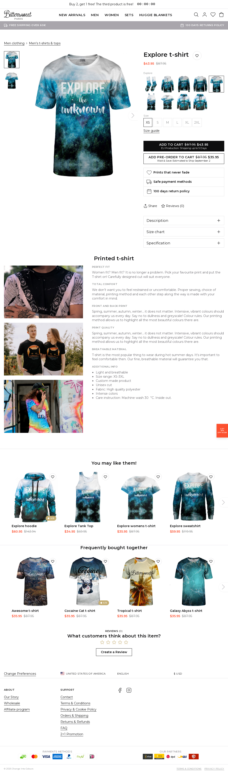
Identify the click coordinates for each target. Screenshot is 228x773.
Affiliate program (17, 709)
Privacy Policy (214, 768)
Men (95, 15)
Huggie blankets (155, 15)
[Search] (196, 15)
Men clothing (14, 43)
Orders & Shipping (74, 716)
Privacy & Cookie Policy (78, 709)
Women (112, 15)
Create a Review (114, 652)
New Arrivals (72, 15)
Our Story (11, 697)
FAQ (63, 728)
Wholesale (12, 703)
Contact (66, 697)
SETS (129, 15)
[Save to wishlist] (197, 55)
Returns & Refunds (75, 722)
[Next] (133, 115)
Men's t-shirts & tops (44, 43)
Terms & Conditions (75, 703)
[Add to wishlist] (52, 476)
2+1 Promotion (71, 734)
